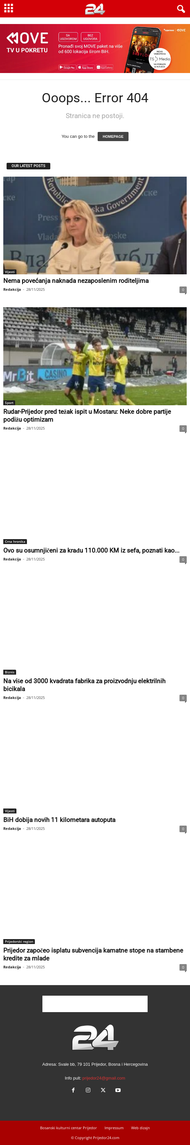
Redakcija (12, 289)
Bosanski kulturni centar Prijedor (68, 1127)
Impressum (114, 1127)
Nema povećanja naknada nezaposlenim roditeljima (76, 281)
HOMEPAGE (113, 136)
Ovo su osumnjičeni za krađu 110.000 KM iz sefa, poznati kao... (91, 550)
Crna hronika (15, 541)
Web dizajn (140, 1127)
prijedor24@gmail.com (104, 1078)
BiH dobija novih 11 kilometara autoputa (59, 820)
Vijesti (10, 271)
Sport (9, 402)
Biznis (9, 672)
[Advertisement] (95, 1004)
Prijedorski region (19, 941)
